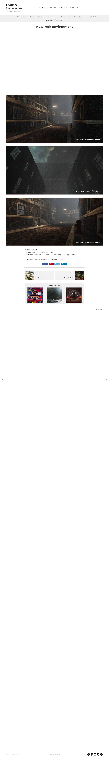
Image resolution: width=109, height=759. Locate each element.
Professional (21, 17)
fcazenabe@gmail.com (68, 7)
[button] (99, 747)
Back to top (55, 754)
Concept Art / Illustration (54, 20)
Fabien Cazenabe (14, 6)
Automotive (52, 17)
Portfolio (43, 7)
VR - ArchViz (94, 17)
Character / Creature (37, 17)
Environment (65, 17)
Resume (53, 7)
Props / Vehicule (79, 17)
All (12, 17)
